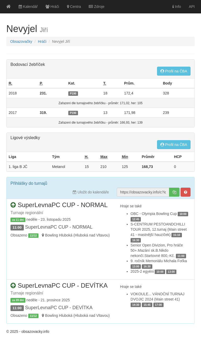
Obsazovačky (21, 41)
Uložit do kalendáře (91, 192)
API (192, 6)
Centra (74, 6)
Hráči (52, 6)
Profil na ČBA (173, 71)
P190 (73, 93)
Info (176, 6)
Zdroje (96, 6)
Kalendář (28, 6)
